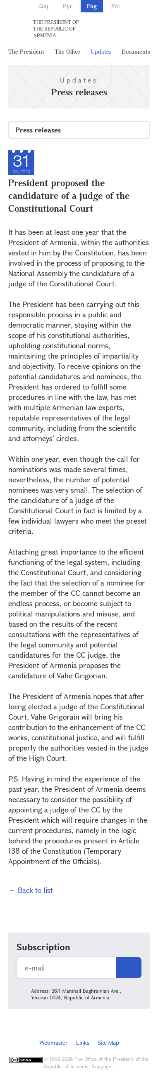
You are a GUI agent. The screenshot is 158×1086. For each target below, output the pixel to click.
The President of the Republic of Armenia (56, 28)
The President (26, 51)
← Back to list (30, 890)
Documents (136, 51)
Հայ (43, 6)
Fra (115, 6)
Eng (92, 6)
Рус (67, 6)
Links (82, 1042)
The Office (67, 51)
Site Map (108, 1042)
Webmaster (53, 1042)
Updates (101, 51)
